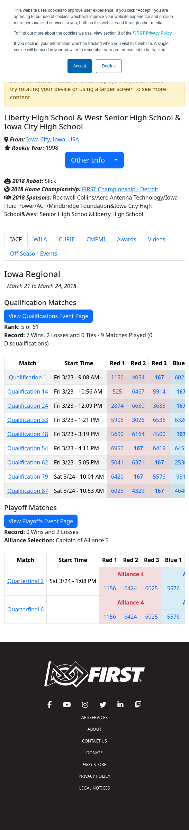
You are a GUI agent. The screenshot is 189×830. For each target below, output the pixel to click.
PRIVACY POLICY (94, 776)
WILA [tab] (40, 239)
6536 (159, 420)
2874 (117, 405)
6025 (181, 377)
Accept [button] (79, 66)
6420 (117, 476)
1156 (117, 377)
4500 (159, 434)
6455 (181, 448)
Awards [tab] (126, 239)
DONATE (94, 753)
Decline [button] (109, 66)
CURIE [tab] (67, 239)
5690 (117, 434)
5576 (159, 476)
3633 (159, 405)
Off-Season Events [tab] (33, 253)
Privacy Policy (152, 33)
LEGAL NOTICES (94, 788)
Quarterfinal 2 (25, 581)
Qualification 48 (27, 434)
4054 (138, 377)
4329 (138, 491)
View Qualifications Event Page (48, 316)
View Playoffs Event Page (41, 521)
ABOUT (94, 729)
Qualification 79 (27, 476)
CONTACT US (94, 741)
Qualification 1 (28, 377)
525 (117, 391)
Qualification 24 (27, 405)
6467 (138, 391)
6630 (138, 405)
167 (159, 377)
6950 (117, 448)
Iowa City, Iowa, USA (52, 139)
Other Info (91, 160)
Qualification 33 (27, 420)
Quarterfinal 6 (25, 609)
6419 (159, 448)
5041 (117, 462)
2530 (181, 462)
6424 (130, 588)
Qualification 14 (27, 391)
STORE (94, 764)
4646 (181, 491)
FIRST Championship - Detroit (120, 189)
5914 (159, 391)
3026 (138, 420)
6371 (138, 462)
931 (181, 476)
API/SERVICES (94, 717)
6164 (138, 434)
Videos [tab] (156, 239)
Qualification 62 (27, 462)
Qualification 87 (27, 491)
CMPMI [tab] (96, 239)
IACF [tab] (16, 239)
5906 (117, 420)
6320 (181, 420)
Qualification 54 (27, 448)
